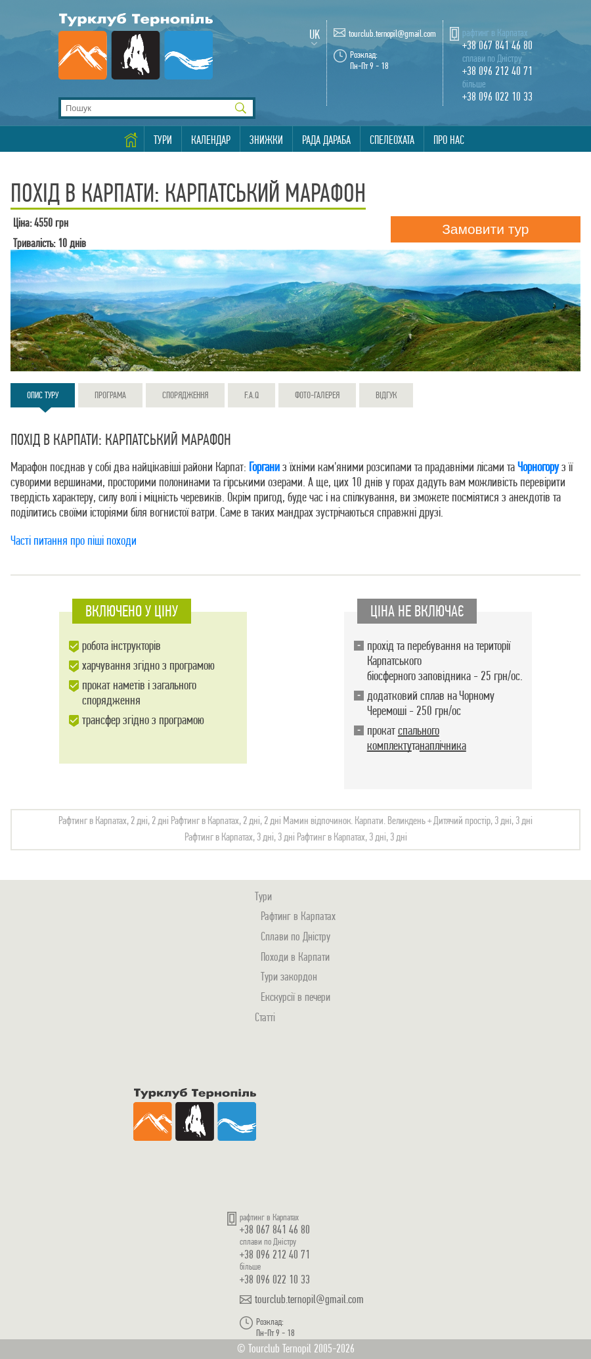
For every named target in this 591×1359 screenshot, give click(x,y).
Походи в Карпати (295, 956)
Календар (210, 140)
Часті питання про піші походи (74, 540)
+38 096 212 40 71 (497, 71)
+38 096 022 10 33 (497, 96)
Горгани (264, 466)
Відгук (386, 395)
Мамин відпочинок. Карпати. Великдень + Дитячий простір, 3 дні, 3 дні (408, 820)
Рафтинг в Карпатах (298, 916)
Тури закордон (289, 976)
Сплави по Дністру (295, 936)
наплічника (443, 745)
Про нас (448, 140)
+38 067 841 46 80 (497, 45)
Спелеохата (392, 140)
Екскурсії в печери (295, 996)
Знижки (266, 140)
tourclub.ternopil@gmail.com (392, 33)
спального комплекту (403, 738)
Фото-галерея (317, 395)
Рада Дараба (326, 140)
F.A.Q (251, 395)
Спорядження (185, 395)
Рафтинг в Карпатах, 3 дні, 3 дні (240, 837)
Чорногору (538, 466)
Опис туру (42, 398)
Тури (163, 140)
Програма (110, 395)
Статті (265, 1017)
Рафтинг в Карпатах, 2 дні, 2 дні (113, 820)
